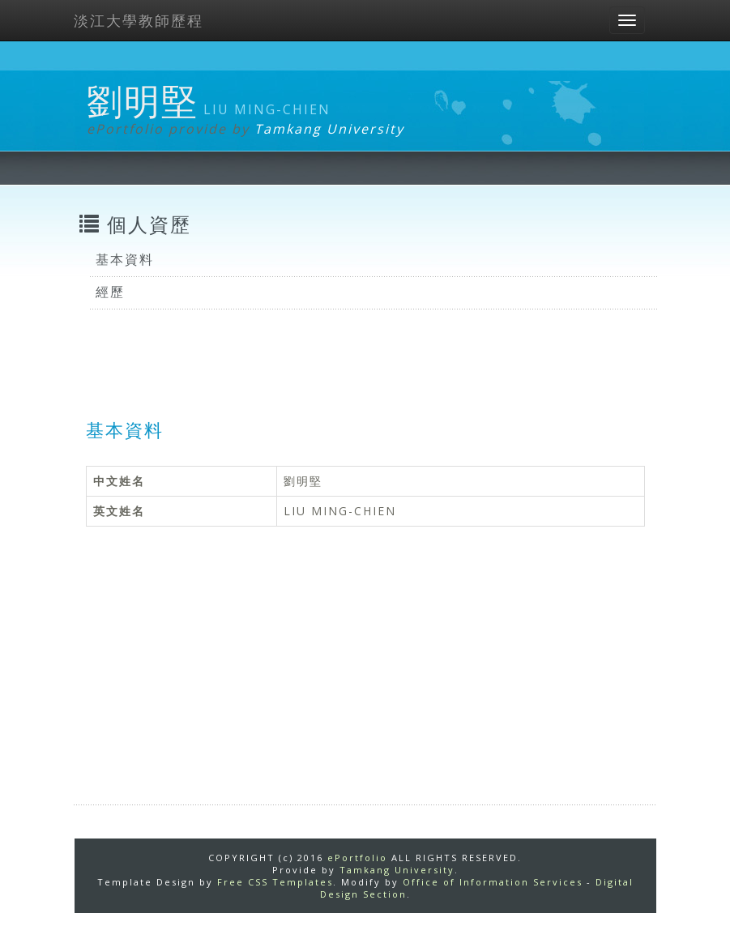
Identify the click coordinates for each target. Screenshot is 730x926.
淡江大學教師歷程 (138, 20)
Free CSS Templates (275, 882)
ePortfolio (357, 857)
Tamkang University (329, 129)
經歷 (110, 292)
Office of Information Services (493, 882)
